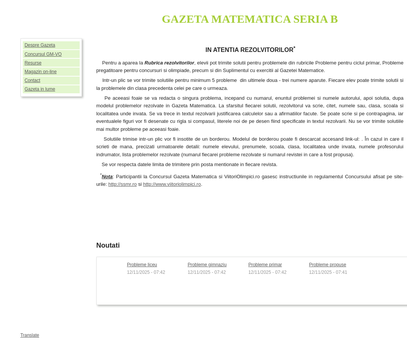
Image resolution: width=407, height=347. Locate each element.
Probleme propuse (327, 264)
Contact (32, 80)
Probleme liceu (142, 264)
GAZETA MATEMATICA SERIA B (250, 19)
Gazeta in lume (40, 89)
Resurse (33, 63)
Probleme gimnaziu (207, 264)
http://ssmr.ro (122, 184)
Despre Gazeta (40, 45)
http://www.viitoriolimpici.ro (172, 184)
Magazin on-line (41, 71)
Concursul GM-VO (43, 54)
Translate (29, 335)
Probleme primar (265, 264)
